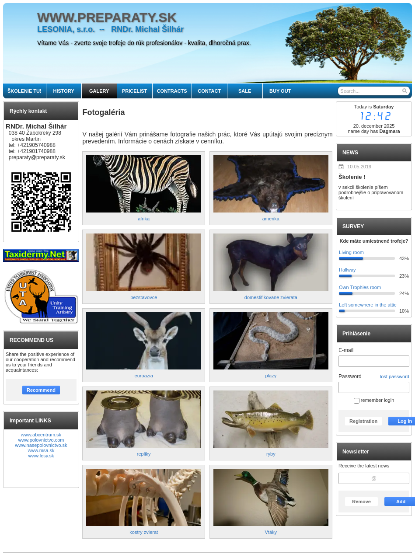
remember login (374, 400)
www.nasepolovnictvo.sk (41, 445)
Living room (351, 252)
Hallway (347, 269)
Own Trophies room (360, 287)
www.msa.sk (41, 450)
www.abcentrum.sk (41, 434)
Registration (363, 421)
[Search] (404, 91)
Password (350, 376)
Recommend (41, 390)
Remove (361, 501)
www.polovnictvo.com (41, 440)
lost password (394, 376)
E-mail (345, 350)
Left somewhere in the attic (367, 304)
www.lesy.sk (41, 455)
